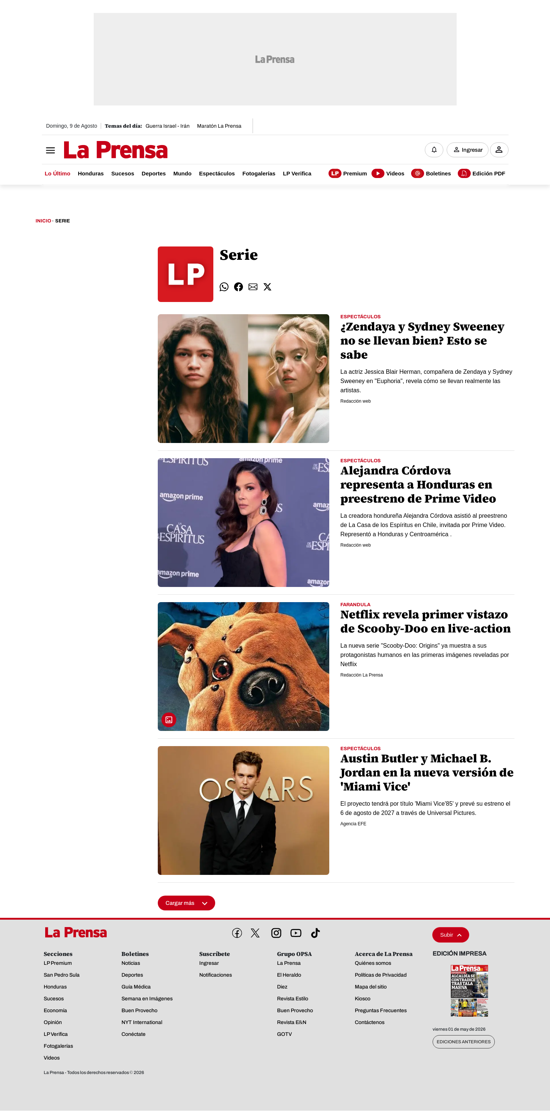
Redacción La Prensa (361, 675)
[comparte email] (253, 287)
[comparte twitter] (267, 287)
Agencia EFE (353, 824)
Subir (450, 935)
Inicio (43, 221)
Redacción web (355, 401)
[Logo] (97, 150)
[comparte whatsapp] (224, 287)
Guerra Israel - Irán (168, 126)
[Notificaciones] (434, 149)
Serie (62, 221)
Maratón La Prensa (219, 126)
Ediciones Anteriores (464, 1042)
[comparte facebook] (238, 287)
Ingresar (472, 150)
